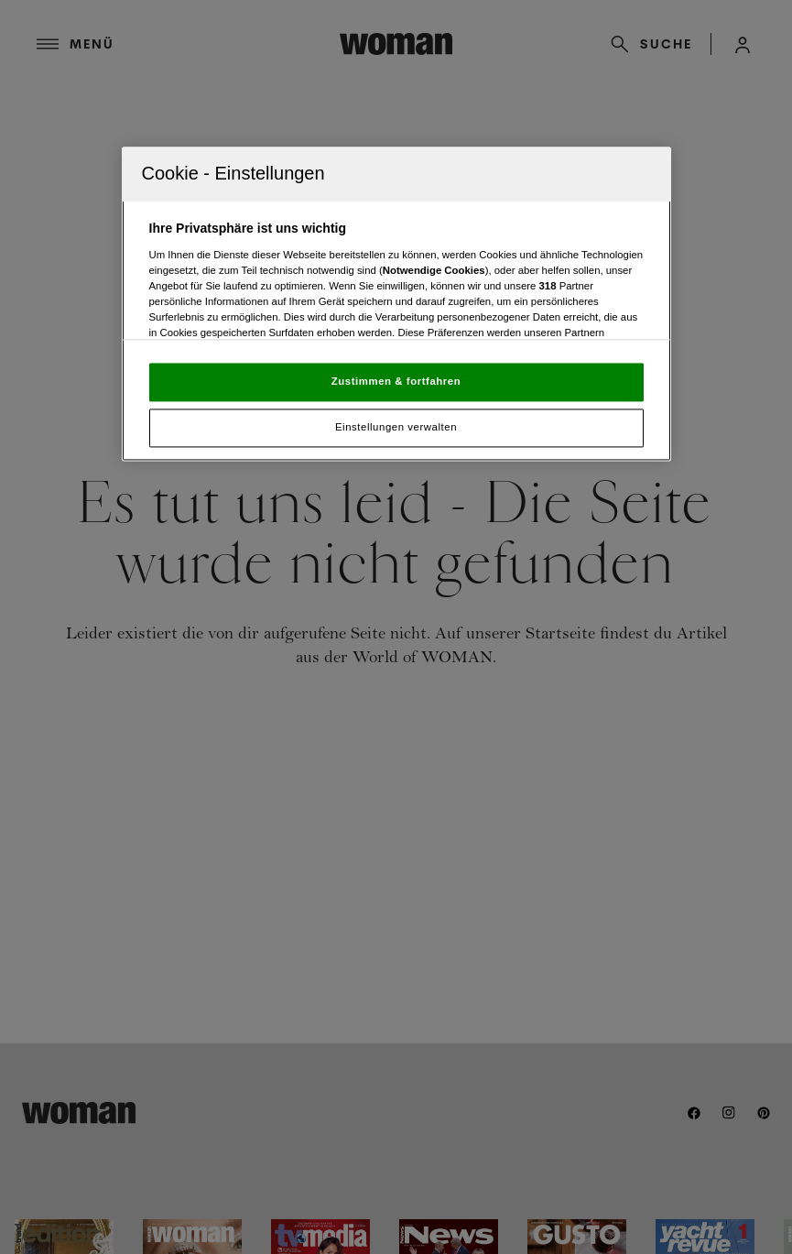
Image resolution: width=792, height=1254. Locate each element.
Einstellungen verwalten (396, 427)
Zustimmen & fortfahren (396, 381)
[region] (396, 304)
